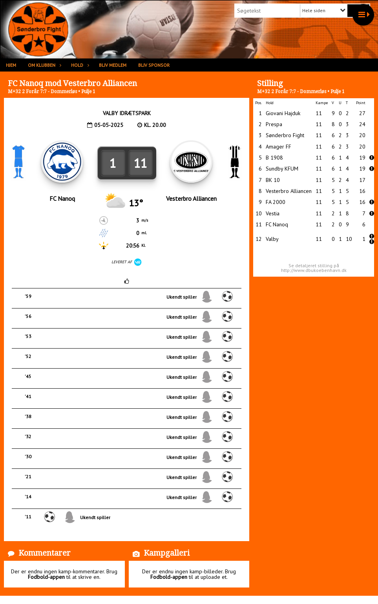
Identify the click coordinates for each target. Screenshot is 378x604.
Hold (79, 65)
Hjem (11, 65)
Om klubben (43, 65)
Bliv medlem (112, 65)
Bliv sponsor (154, 65)
